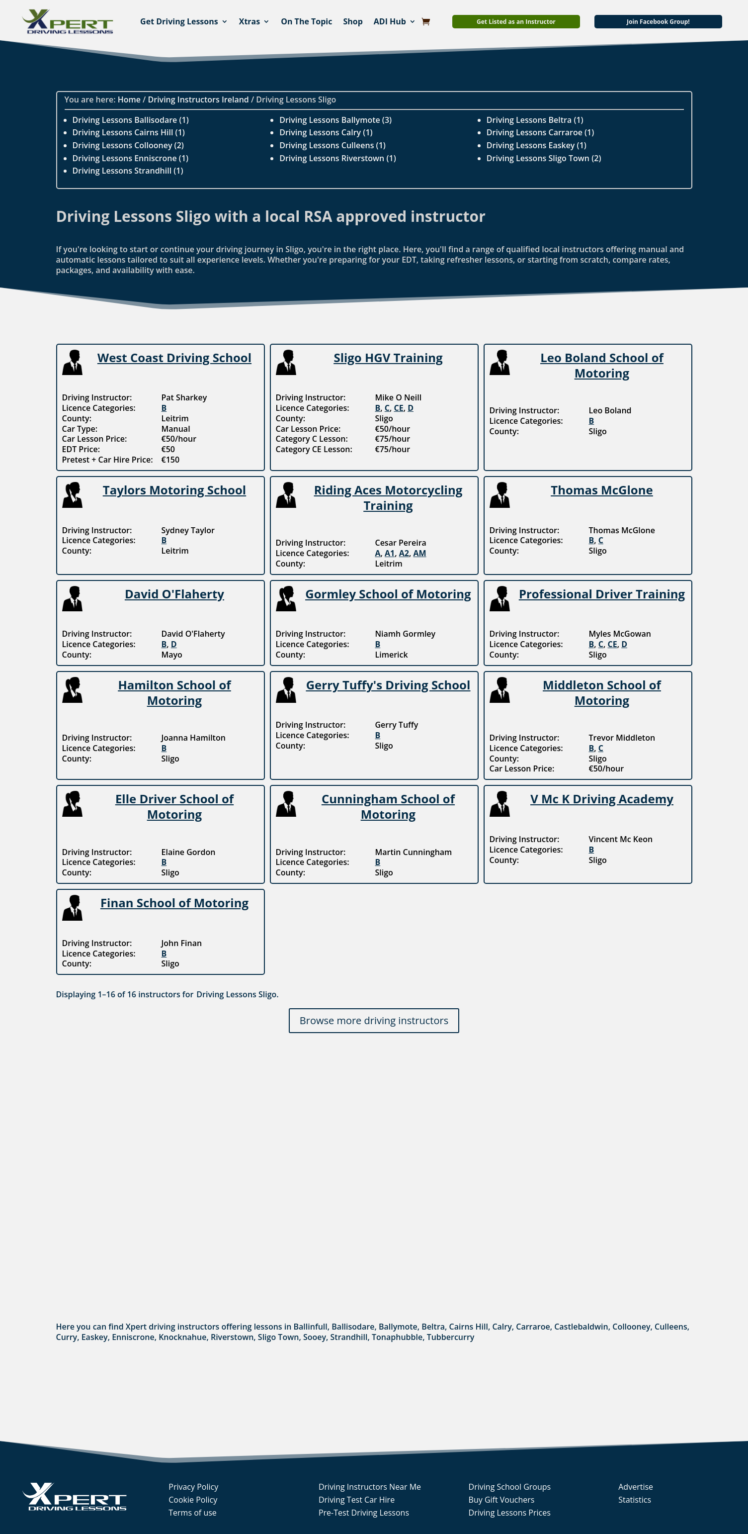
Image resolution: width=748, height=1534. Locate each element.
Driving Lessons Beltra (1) (535, 119)
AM (419, 553)
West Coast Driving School (174, 357)
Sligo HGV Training (387, 357)
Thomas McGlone (602, 489)
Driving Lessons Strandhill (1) (128, 170)
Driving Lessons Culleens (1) (332, 145)
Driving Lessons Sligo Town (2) (544, 158)
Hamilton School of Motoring (174, 692)
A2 (404, 553)
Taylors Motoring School (174, 489)
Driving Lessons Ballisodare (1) (131, 119)
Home (129, 99)
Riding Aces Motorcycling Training (388, 497)
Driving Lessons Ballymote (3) (335, 119)
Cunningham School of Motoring (388, 806)
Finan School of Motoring (174, 902)
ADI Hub (390, 21)
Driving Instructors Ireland (198, 99)
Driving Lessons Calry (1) (325, 132)
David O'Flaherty (174, 593)
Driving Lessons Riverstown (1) (337, 158)
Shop (352, 21)
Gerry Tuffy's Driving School (388, 684)
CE (398, 407)
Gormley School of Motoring (388, 593)
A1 (390, 553)
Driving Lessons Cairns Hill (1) (129, 132)
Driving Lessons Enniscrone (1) (131, 158)
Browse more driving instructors (374, 1020)
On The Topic (306, 21)
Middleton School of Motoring (602, 692)
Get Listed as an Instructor (516, 21)
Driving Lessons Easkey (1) (536, 145)
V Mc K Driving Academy (601, 798)
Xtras (249, 21)
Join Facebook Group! (658, 21)
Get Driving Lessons (179, 21)
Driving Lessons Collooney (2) (128, 145)
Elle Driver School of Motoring (174, 806)
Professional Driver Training (602, 593)
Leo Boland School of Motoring (602, 365)
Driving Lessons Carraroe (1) (540, 132)
